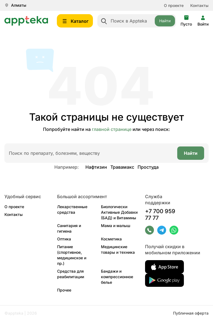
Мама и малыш (115, 225)
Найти (165, 20)
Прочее (64, 290)
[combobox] (136, 21)
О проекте (174, 5)
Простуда (148, 167)
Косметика (111, 239)
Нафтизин (96, 167)
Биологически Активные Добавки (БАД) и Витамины (119, 212)
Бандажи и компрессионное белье (117, 277)
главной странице (111, 129)
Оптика (64, 239)
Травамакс (122, 167)
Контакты (199, 5)
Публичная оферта (191, 313)
